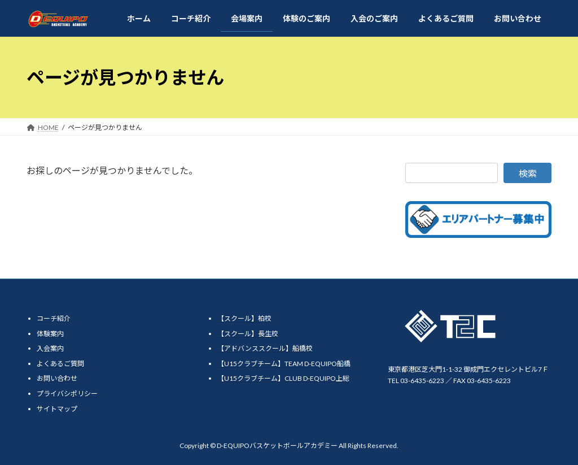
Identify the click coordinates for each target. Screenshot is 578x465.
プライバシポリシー (67, 393)
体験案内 (50, 333)
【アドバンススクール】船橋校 (265, 348)
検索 (528, 173)
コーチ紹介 (54, 318)
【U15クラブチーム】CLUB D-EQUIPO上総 (283, 378)
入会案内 (50, 348)
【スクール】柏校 (244, 318)
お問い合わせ (57, 378)
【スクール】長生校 (247, 333)
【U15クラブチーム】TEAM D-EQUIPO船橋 (284, 363)
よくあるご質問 (60, 363)
